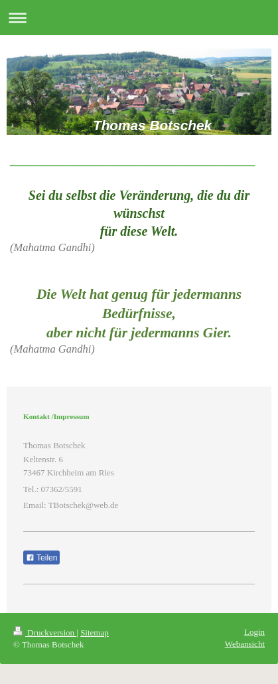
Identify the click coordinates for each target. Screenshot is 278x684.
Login (254, 632)
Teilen (41, 557)
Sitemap (94, 633)
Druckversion (44, 633)
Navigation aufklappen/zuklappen (139, 17)
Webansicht (245, 644)
